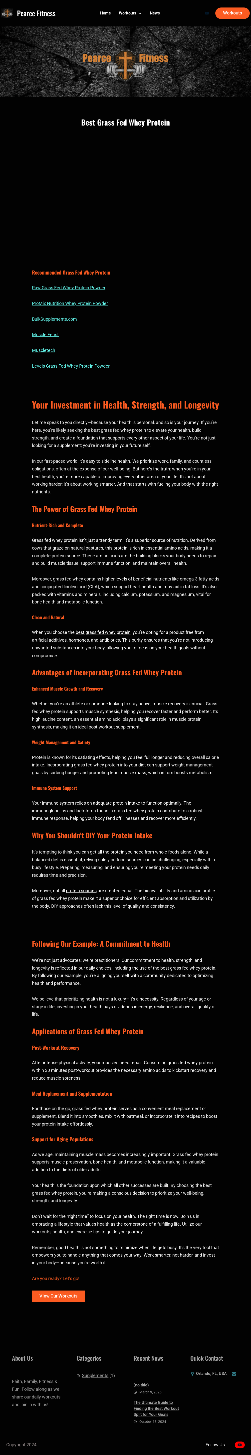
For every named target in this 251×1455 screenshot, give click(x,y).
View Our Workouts (58, 1296)
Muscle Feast (45, 334)
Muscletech (43, 350)
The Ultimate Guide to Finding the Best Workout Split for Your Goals (156, 1421)
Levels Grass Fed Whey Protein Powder (71, 365)
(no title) (141, 1398)
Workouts (232, 12)
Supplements (95, 1378)
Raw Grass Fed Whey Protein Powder (68, 287)
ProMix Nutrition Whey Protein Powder (70, 303)
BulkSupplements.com (54, 318)
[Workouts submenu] (140, 13)
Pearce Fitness (36, 13)
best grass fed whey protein (103, 632)
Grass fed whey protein (55, 540)
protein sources (81, 890)
